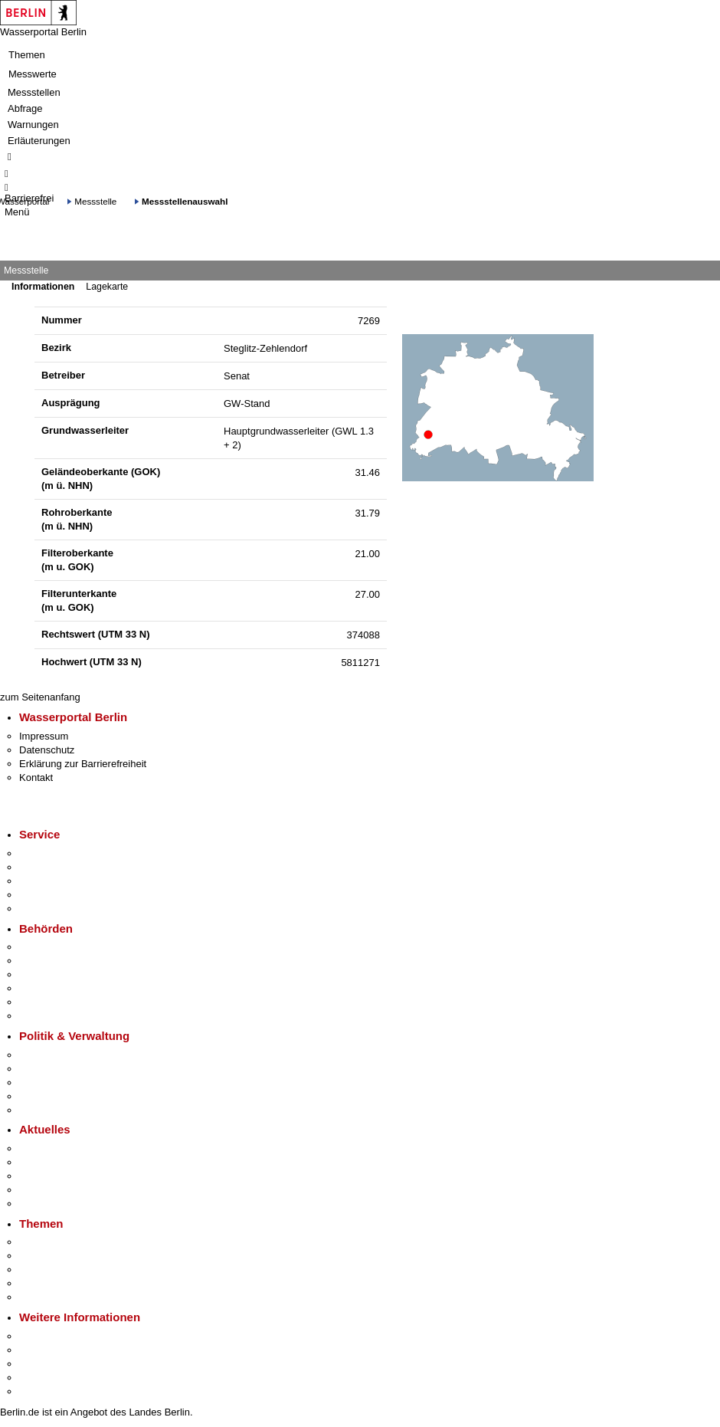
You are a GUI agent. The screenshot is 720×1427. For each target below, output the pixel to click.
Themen (26, 55)
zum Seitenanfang (40, 697)
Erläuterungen (39, 140)
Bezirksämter (48, 974)
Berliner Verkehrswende (72, 1255)
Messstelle (95, 201)
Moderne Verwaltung (64, 1269)
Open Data (43, 1096)
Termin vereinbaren (61, 867)
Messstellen (34, 92)
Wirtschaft (41, 1364)
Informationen (42, 286)
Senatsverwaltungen (64, 960)
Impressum (43, 736)
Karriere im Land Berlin (70, 1068)
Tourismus (41, 1350)
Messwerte (32, 74)
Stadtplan (40, 1391)
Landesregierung (56, 1055)
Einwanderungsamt (61, 1016)
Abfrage (25, 108)
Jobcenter (41, 1002)
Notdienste (43, 894)
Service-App (46, 853)
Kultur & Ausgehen (60, 1336)
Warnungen (33, 124)
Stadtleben (43, 1377)
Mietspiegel (44, 1283)
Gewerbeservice (55, 908)
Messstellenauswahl (184, 201)
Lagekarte (107, 286)
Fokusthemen (49, 1242)
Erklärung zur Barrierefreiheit (82, 763)
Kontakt (36, 777)
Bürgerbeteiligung (58, 1082)
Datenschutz (46, 750)
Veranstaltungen (55, 1176)
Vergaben (40, 1110)
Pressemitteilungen (61, 1148)
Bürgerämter (46, 988)
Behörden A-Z (49, 947)
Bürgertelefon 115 (58, 881)
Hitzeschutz (44, 1203)
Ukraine (36, 1190)
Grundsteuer (46, 1297)
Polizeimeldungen (58, 1162)
